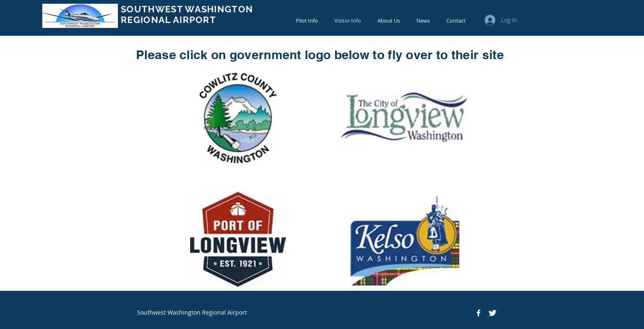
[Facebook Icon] (478, 312)
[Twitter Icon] (492, 312)
